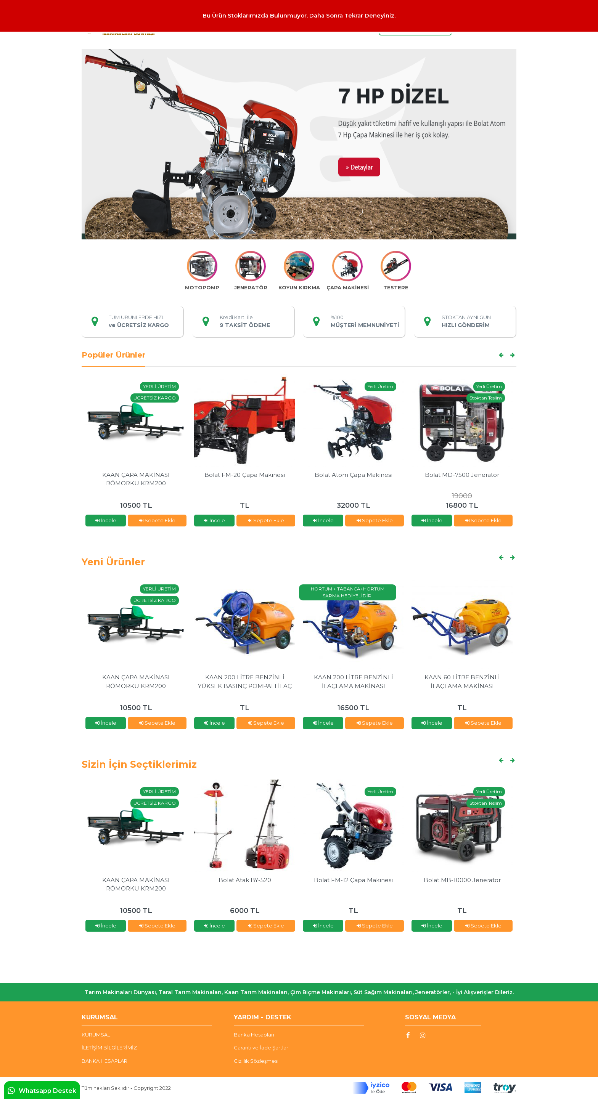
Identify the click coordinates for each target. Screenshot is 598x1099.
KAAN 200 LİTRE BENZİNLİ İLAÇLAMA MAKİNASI (353, 682)
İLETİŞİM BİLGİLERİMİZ (109, 1047)
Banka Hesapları (254, 1035)
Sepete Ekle (157, 520)
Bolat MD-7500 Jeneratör (462, 474)
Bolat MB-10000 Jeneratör (462, 880)
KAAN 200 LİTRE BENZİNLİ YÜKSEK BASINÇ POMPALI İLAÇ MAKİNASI (245, 682)
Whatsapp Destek (42, 1090)
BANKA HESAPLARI (105, 1061)
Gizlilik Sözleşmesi (256, 1061)
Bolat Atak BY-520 (245, 880)
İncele (105, 520)
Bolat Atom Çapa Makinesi (353, 474)
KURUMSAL (96, 1035)
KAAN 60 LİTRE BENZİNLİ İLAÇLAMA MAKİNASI (462, 682)
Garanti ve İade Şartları (261, 1047)
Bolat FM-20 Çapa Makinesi (244, 474)
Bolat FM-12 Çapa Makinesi (353, 880)
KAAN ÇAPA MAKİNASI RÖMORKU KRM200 (136, 479)
